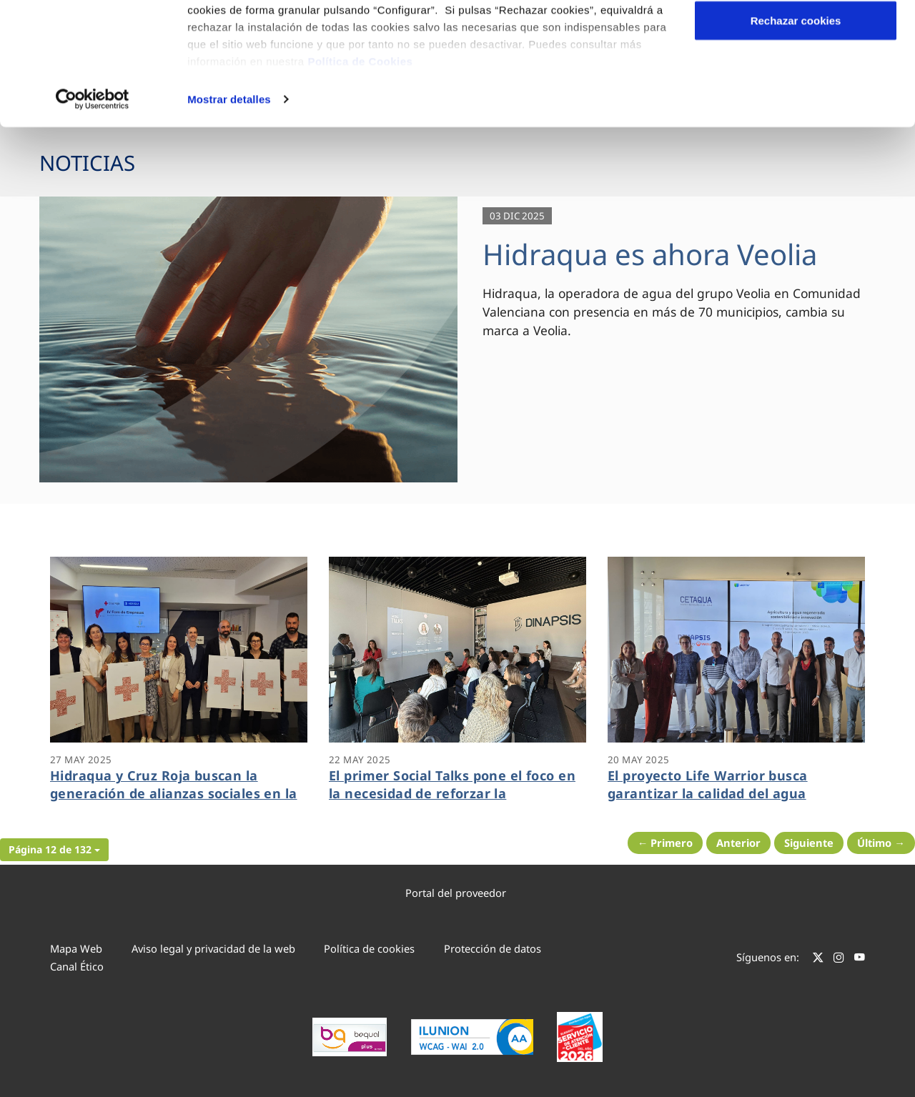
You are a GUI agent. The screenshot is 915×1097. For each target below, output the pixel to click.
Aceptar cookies (795, 37)
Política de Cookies (359, 172)
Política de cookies (369, 948)
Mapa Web (76, 948)
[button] (54, 849)
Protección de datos (492, 948)
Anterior (738, 842)
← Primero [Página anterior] (665, 842)
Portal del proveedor (455, 892)
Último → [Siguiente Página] (881, 842)
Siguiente (809, 842)
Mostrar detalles (229, 210)
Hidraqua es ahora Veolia (650, 254)
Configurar (796, 85)
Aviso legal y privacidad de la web (213, 948)
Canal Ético (77, 966)
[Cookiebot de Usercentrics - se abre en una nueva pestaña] (92, 210)
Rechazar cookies (796, 131)
